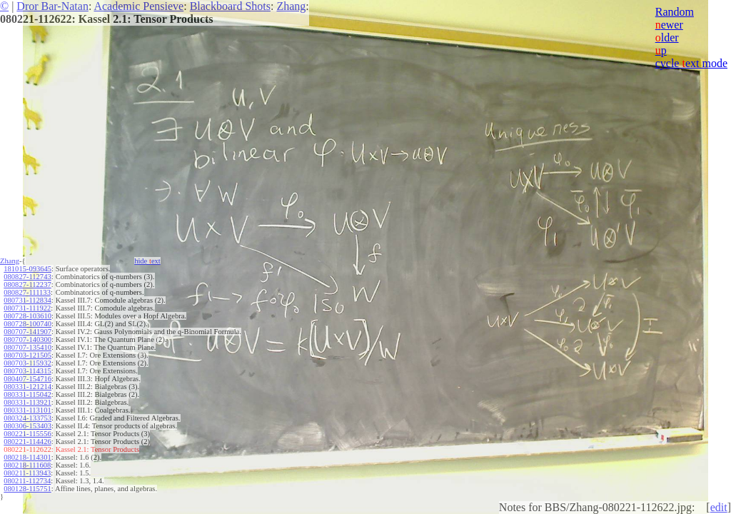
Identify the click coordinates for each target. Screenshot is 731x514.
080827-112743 (27, 277)
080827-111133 (27, 292)
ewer (669, 25)
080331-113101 (27, 410)
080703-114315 (27, 371)
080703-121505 (27, 355)
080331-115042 (27, 394)
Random (674, 12)
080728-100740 (27, 324)
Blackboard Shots (230, 6)
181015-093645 (27, 269)
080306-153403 (27, 426)
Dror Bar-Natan (52, 6)
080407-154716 (27, 379)
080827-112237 (27, 284)
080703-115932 (27, 363)
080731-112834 (27, 300)
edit (718, 507)
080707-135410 (27, 347)
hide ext (147, 261)
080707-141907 (27, 332)
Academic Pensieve (138, 6)
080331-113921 (27, 402)
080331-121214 (27, 386)
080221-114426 (27, 441)
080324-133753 (27, 418)
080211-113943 (27, 473)
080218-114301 (27, 457)
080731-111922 (27, 308)
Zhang (291, 6)
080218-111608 (27, 465)
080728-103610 (27, 316)
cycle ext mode (691, 63)
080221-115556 (27, 434)
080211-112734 (27, 481)
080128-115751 (27, 489)
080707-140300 (27, 339)
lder (667, 37)
